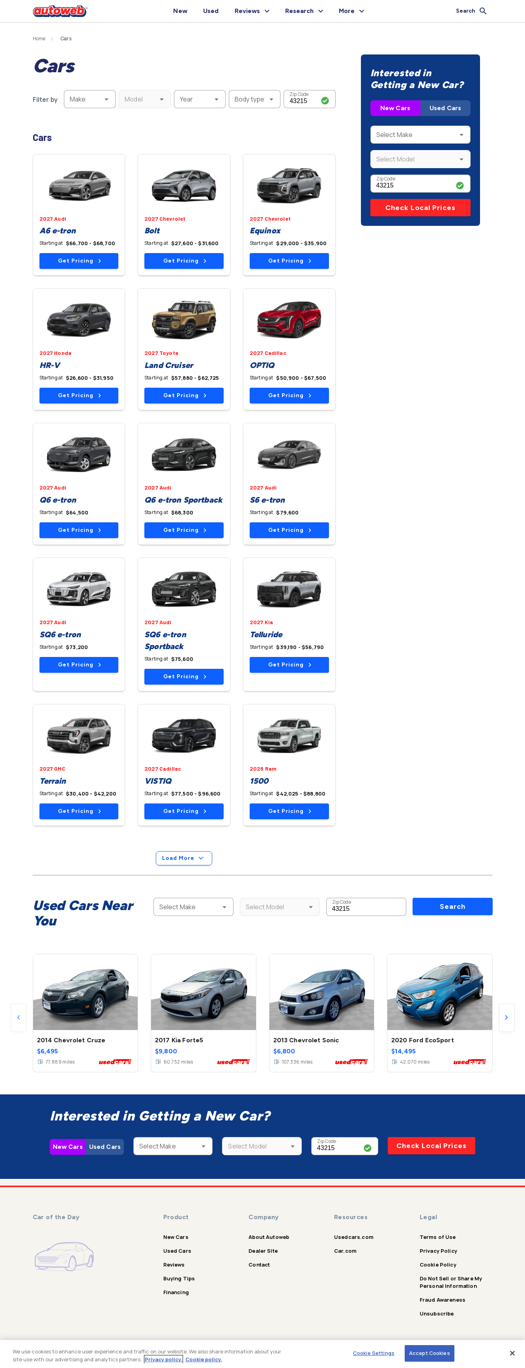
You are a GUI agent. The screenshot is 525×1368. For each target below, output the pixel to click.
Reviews (174, 1264)
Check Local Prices (420, 207)
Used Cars (445, 108)
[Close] (512, 1353)
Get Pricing (79, 260)
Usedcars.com (354, 1236)
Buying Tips (179, 1278)
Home (39, 39)
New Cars (395, 108)
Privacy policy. (163, 1359)
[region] (262, 1354)
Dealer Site (263, 1250)
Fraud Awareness (442, 1299)
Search (452, 906)
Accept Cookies (429, 1353)
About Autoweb (268, 1236)
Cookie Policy (438, 1264)
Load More (184, 858)
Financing (176, 1292)
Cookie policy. (203, 1359)
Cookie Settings (373, 1353)
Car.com (345, 1250)
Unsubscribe (437, 1313)
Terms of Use (438, 1236)
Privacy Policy (438, 1250)
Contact (259, 1264)
